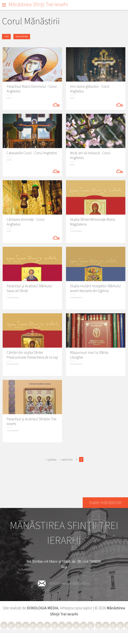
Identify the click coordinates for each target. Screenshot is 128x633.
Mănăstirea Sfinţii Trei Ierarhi (38, 4)
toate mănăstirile (105, 502)
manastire (22, 36)
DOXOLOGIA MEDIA (43, 608)
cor (6, 36)
